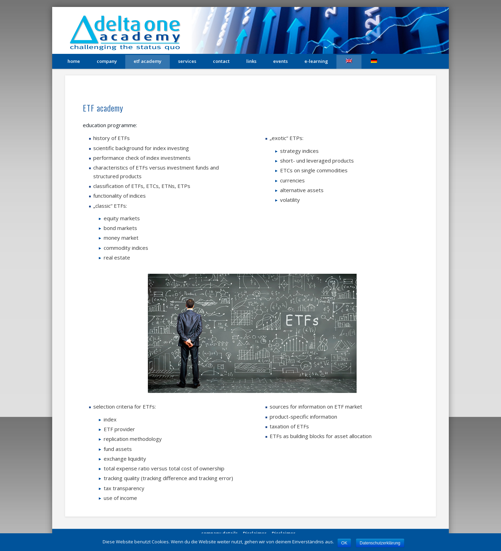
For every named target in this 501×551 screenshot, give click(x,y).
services (187, 61)
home (73, 61)
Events (280, 61)
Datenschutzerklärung (380, 543)
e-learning (316, 61)
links (251, 61)
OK (344, 543)
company (107, 61)
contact (221, 61)
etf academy (147, 61)
